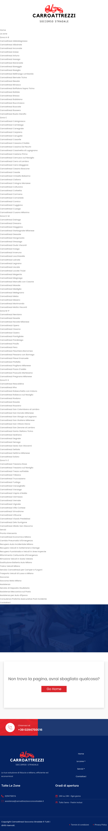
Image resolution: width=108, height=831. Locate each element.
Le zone (3, 33)
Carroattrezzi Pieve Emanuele (14, 358)
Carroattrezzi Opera (9, 325)
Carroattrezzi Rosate (10, 402)
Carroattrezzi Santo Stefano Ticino (16, 431)
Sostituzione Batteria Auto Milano (16, 562)
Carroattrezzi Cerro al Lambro (14, 161)
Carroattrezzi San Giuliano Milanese (17, 420)
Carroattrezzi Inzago (10, 248)
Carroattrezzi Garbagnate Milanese (17, 230)
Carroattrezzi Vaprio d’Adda (13, 493)
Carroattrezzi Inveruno (11, 252)
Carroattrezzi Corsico (10, 201)
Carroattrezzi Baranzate (11, 62)
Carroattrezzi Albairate (11, 44)
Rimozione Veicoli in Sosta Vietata (16, 558)
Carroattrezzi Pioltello (10, 361)
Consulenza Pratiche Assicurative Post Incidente (23, 598)
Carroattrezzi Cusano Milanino (14, 212)
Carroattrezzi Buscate (10, 106)
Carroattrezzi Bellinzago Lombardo (17, 73)
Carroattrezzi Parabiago (11, 340)
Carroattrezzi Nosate (10, 318)
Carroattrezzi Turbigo (10, 482)
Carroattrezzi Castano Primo (14, 154)
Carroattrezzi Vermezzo (11, 496)
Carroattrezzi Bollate (10, 92)
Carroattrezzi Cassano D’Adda (14, 143)
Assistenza (5, 584)
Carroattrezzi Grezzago (11, 241)
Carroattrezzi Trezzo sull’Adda (14, 471)
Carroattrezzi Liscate (10, 267)
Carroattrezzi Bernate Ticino (13, 77)
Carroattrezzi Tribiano (10, 475)
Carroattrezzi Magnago (11, 278)
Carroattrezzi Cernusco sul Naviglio (17, 157)
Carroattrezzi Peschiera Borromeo (16, 351)
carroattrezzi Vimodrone (12, 511)
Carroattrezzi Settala (10, 449)
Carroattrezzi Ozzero (10, 332)
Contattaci (5, 602)
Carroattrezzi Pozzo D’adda (13, 369)
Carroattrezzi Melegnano (12, 292)
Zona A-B (4, 37)
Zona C (3, 117)
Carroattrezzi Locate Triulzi (12, 270)
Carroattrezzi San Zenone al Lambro (17, 427)
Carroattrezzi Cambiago (12, 124)
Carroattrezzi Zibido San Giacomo (16, 526)
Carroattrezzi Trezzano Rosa (13, 464)
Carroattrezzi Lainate (10, 259)
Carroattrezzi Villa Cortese (12, 507)
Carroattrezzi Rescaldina (12, 383)
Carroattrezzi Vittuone (10, 515)
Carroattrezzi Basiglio (10, 70)
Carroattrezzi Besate (10, 81)
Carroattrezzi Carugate (11, 135)
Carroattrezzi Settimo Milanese (15, 453)
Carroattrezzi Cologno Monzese (15, 183)
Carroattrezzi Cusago (10, 208)
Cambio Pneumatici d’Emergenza (16, 540)
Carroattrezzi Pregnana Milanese (16, 376)
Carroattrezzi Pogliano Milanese (15, 365)
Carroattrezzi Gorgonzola (12, 237)
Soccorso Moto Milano (10, 580)
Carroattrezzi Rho (8, 387)
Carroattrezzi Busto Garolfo (13, 114)
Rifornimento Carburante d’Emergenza (19, 555)
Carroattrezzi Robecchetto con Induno (18, 391)
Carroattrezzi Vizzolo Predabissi (15, 518)
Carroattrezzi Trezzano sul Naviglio (16, 467)
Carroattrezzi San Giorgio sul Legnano (18, 416)
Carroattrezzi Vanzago (11, 489)
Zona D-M (5, 216)
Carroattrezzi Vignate (10, 504)
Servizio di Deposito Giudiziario (15, 588)
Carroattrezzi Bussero (10, 110)
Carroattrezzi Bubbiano (11, 99)
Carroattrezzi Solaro (9, 456)
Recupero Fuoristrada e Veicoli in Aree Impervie (23, 551)
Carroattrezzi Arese (9, 52)
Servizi (3, 529)
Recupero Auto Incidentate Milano (16, 544)
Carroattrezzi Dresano (10, 223)
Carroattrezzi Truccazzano (12, 478)
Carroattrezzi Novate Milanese (14, 321)
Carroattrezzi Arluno (9, 55)
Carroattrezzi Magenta (11, 274)
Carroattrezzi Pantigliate (12, 336)
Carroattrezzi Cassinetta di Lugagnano (19, 150)
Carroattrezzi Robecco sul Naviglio (16, 394)
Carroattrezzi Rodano (10, 398)
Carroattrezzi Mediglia (10, 289)
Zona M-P (4, 310)
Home (3, 30)
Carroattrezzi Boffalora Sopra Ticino (17, 88)
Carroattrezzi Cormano (11, 194)
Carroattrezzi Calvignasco (12, 121)
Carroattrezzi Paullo (9, 343)
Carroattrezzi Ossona (10, 329)
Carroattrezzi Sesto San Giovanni (16, 445)
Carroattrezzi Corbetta (11, 190)
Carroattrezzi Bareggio (11, 66)
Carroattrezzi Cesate (10, 172)
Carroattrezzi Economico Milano (15, 537)
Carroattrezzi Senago (10, 442)
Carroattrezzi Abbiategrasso (13, 41)
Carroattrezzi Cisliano (10, 179)
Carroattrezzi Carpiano (11, 132)
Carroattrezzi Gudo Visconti (13, 245)
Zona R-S (4, 380)
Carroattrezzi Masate (10, 285)
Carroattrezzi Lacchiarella (12, 256)
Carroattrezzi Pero (8, 347)
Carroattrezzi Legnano (11, 263)
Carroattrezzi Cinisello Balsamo (15, 176)
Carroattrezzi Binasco (10, 84)
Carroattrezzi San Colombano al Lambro (19, 409)
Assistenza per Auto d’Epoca (14, 595)
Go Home (54, 689)
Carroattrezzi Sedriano (11, 434)
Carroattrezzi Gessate (10, 234)
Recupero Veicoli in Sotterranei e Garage (20, 547)
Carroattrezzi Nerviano (11, 314)
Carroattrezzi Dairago (10, 219)
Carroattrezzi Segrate (10, 438)
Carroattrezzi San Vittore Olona (15, 423)
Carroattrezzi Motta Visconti (13, 307)
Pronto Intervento (8, 533)
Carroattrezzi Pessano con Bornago (17, 354)
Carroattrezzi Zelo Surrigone (13, 522)
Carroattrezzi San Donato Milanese (17, 413)
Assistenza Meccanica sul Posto (15, 591)
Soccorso (4, 577)
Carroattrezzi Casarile (10, 139)
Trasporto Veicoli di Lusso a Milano (16, 573)
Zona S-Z (4, 460)
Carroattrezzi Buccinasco (12, 103)
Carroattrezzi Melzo (9, 296)
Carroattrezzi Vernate (10, 500)
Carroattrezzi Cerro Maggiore (14, 165)
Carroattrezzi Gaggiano (11, 227)
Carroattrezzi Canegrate (12, 128)
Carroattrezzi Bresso (9, 95)
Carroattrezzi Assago (10, 59)
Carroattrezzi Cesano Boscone (15, 168)
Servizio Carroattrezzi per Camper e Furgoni (21, 569)
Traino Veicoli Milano (10, 566)
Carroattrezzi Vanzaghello (12, 485)
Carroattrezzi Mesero (10, 299)
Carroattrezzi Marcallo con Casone (17, 281)
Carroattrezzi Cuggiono (11, 205)
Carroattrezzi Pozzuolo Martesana (16, 372)
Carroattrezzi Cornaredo (12, 197)
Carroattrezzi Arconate (11, 48)
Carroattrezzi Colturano (11, 186)
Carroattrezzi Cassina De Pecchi (15, 146)
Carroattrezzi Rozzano (10, 405)
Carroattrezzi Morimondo (12, 303)
